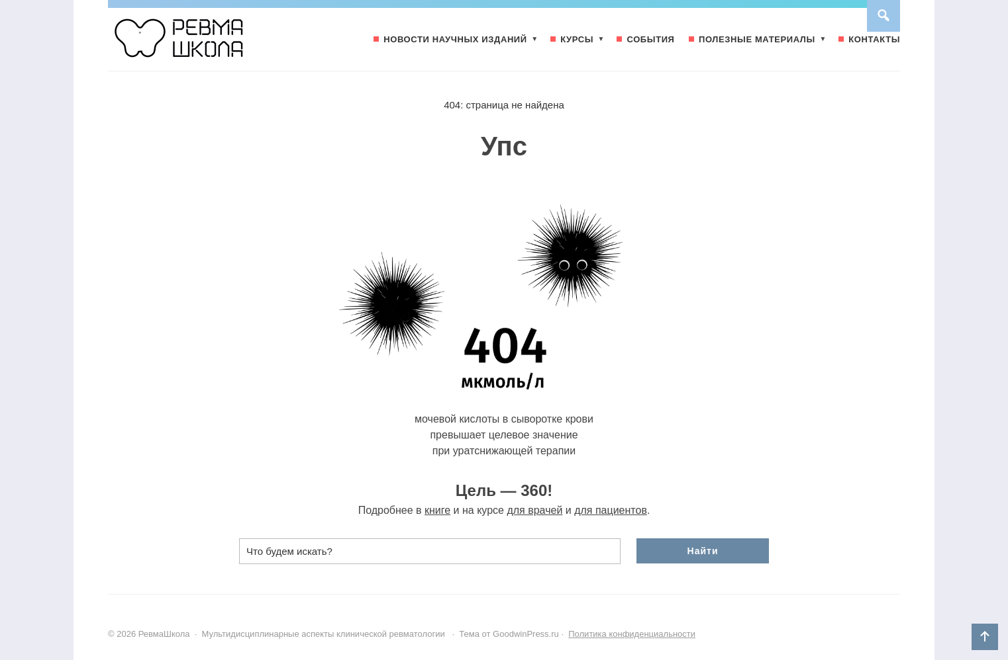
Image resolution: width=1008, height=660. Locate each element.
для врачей (534, 510)
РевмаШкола (207, 44)
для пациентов (610, 510)
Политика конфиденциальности (631, 634)
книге (437, 510)
